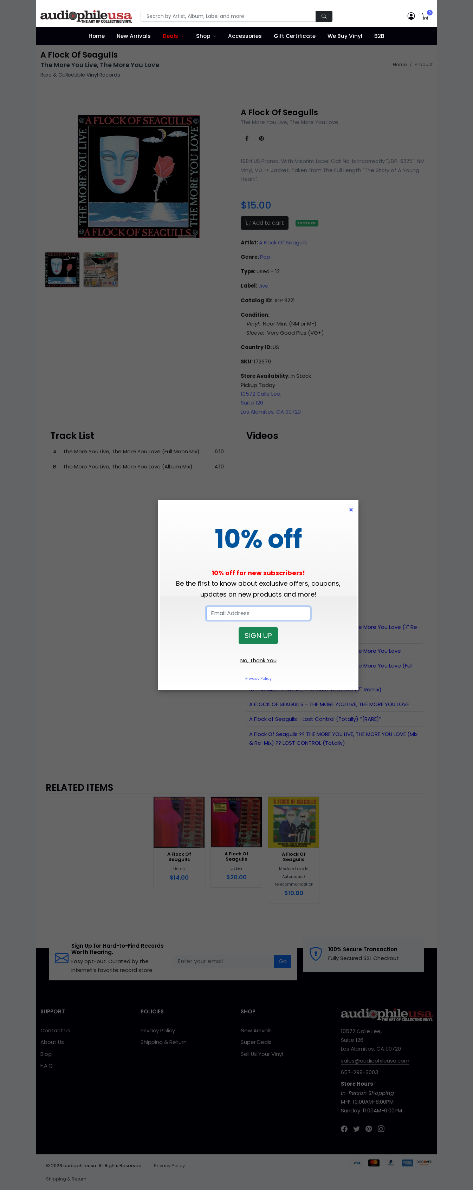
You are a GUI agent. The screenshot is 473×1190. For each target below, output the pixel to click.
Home (97, 36)
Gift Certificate (295, 36)
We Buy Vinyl (345, 36)
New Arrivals (134, 36)
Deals (170, 36)
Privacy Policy (258, 678)
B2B (379, 36)
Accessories (245, 36)
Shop (203, 36)
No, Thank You (258, 660)
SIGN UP (258, 635)
